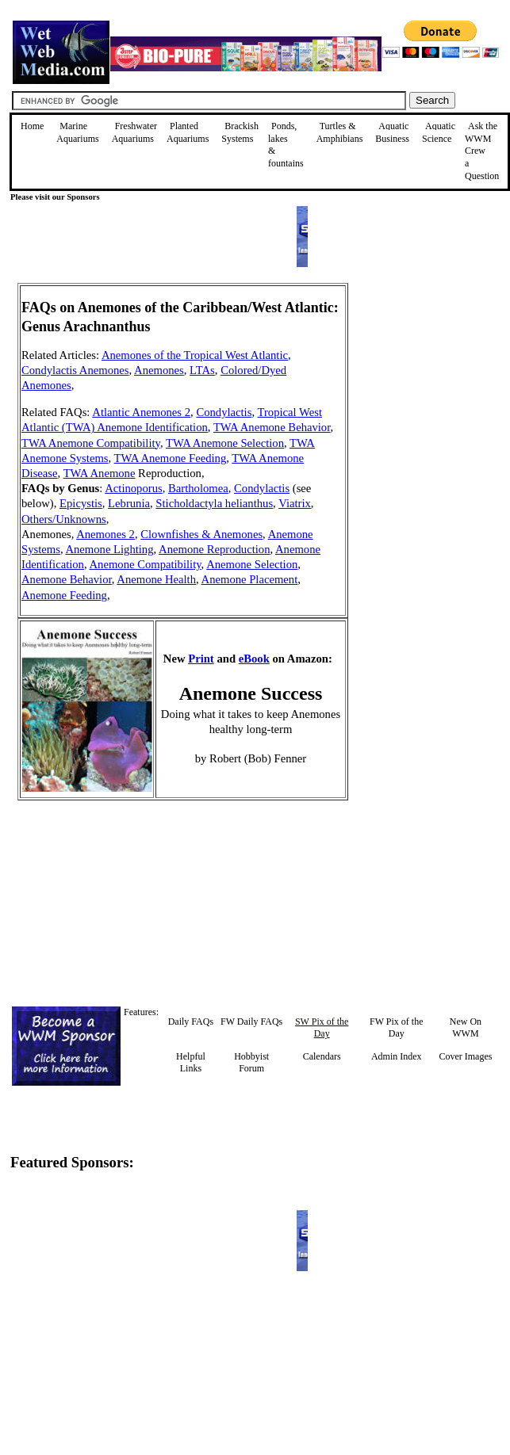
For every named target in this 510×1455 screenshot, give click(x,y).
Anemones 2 (105, 534)
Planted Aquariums (188, 132)
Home (32, 126)
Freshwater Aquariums (134, 132)
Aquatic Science (438, 132)
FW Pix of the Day (396, 1028)
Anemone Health (156, 579)
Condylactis (223, 412)
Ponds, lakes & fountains (286, 144)
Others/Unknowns (63, 519)
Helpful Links (190, 1063)
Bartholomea (198, 488)
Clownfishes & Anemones (201, 534)
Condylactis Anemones (75, 370)
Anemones (159, 370)
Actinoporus (133, 488)
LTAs (202, 370)
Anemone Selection (251, 564)
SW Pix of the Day (321, 1028)
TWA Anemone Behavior (272, 427)
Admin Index (396, 1056)
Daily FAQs (190, 1021)
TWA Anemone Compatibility (90, 443)
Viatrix (294, 503)
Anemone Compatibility (145, 564)
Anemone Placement (249, 579)
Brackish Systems (240, 132)
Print (201, 658)
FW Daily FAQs (251, 1021)
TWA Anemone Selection (225, 443)
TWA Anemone (99, 473)
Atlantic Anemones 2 (141, 412)
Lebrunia (129, 503)
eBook (254, 658)
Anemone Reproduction (214, 549)
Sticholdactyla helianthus (214, 503)
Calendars (322, 1056)
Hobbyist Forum (251, 1063)
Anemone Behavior (66, 579)
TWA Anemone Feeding (170, 458)
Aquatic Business (392, 132)
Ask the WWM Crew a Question (482, 150)
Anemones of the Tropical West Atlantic (195, 355)
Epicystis (80, 503)
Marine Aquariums (77, 132)
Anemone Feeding (64, 595)
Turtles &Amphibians (339, 132)
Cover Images (465, 1056)
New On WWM (465, 1028)
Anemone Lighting (109, 549)
